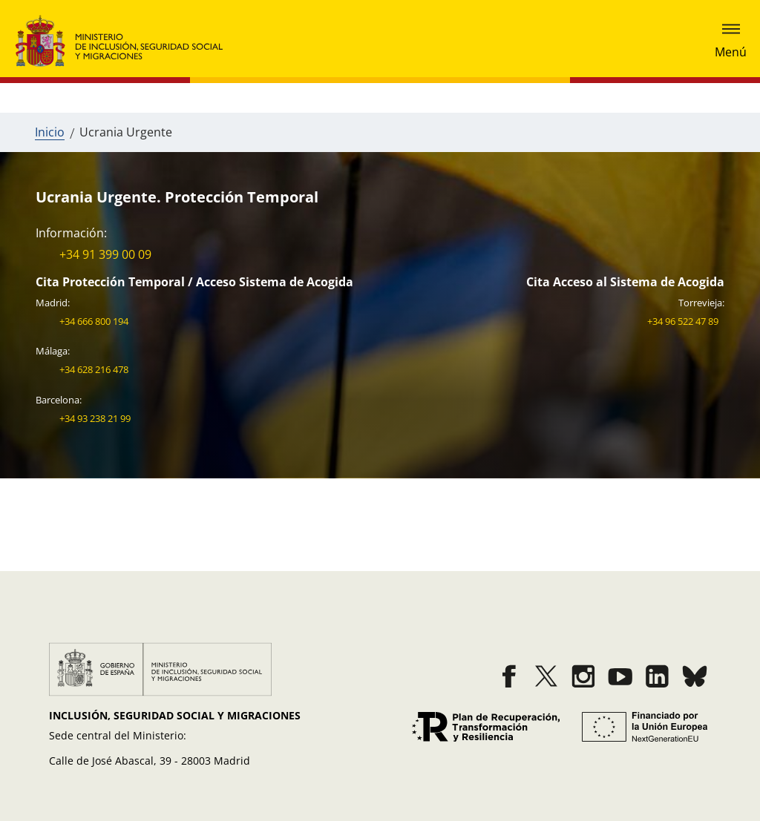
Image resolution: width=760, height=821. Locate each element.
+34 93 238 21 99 (95, 418)
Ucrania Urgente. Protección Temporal (177, 197)
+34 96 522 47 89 (682, 321)
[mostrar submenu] (731, 41)
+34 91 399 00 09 (105, 254)
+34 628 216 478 (93, 369)
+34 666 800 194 (93, 321)
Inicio (50, 132)
